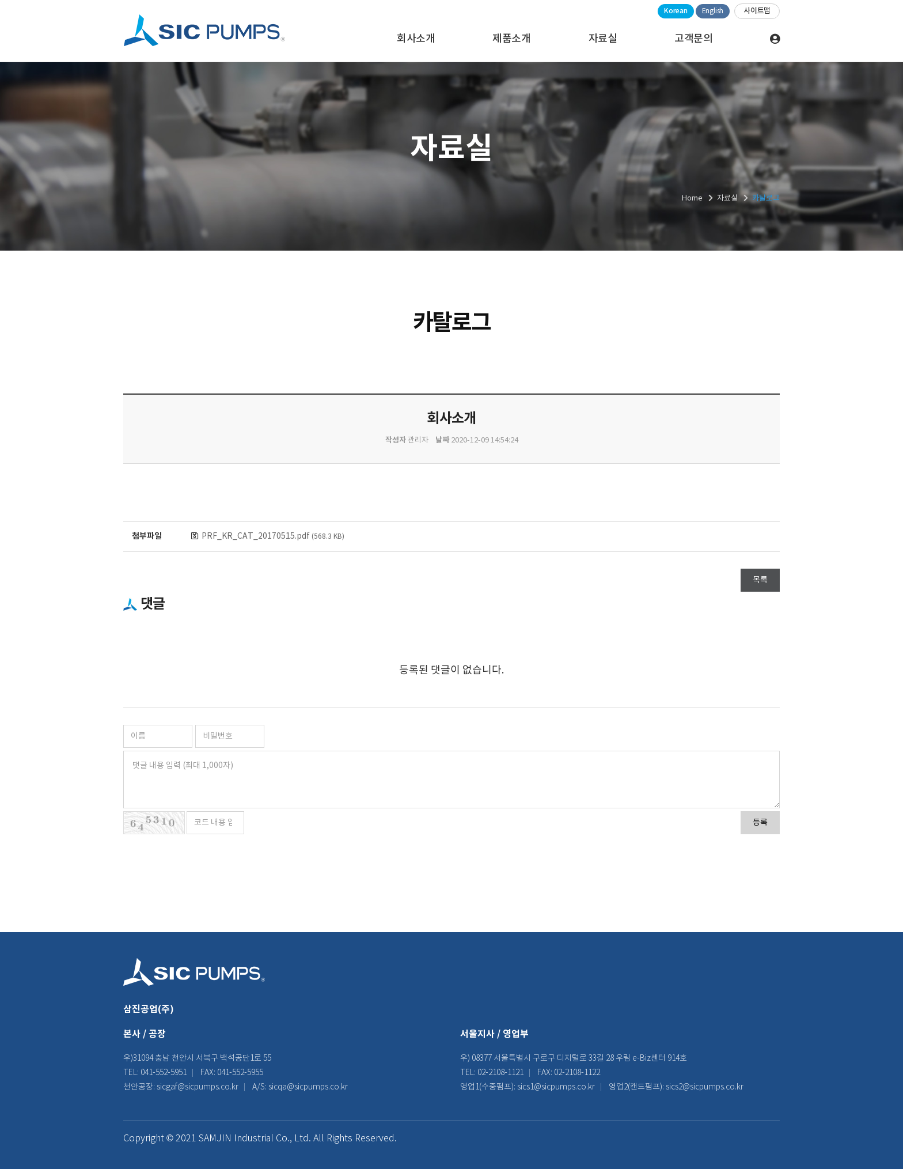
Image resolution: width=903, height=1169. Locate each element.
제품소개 (511, 39)
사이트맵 (757, 11)
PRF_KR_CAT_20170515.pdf (273, 536)
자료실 (603, 39)
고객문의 (693, 39)
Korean (676, 11)
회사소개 (416, 39)
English (712, 11)
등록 (760, 822)
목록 (760, 580)
